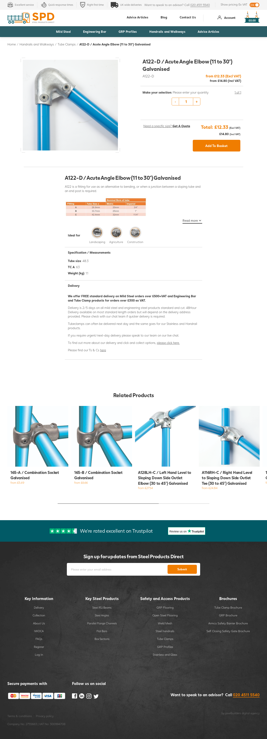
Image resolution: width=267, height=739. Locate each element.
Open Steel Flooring (165, 615)
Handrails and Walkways (167, 31)
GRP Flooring (164, 607)
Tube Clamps (67, 44)
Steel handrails (165, 631)
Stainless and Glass (165, 654)
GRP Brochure (228, 615)
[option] (192, 102)
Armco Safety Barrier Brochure (228, 623)
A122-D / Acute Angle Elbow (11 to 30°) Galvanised (115, 44)
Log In (39, 654)
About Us (39, 623)
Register (39, 647)
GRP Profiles (128, 31)
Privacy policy (45, 716)
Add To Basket (216, 146)
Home (11, 44)
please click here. (168, 343)
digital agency (251, 713)
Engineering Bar (94, 31)
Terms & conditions (19, 716)
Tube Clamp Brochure (228, 607)
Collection (39, 615)
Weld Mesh (165, 623)
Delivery (39, 607)
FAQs (38, 639)
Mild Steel (63, 31)
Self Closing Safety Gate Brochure (228, 631)
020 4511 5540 (200, 5)
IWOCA (39, 631)
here (103, 350)
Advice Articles (208, 31)
